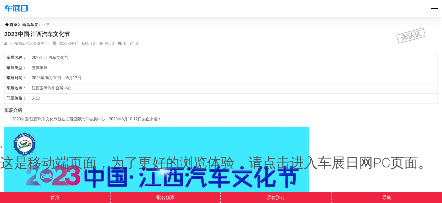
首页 (13, 24)
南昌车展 (30, 24)
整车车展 (40, 67)
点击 (276, 163)
